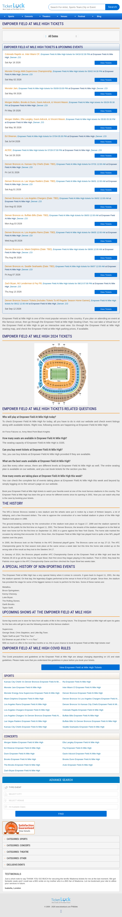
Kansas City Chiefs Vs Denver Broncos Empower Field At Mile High (32, 682)
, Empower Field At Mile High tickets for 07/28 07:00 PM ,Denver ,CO (53, 150)
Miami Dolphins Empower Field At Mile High (24, 698)
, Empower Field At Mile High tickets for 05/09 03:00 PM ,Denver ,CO (56, 88)
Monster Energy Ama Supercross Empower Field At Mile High (32, 693)
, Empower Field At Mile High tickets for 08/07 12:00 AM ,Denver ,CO (60, 268)
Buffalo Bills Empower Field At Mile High (81, 715)
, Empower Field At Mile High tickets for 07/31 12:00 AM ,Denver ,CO (61, 165)
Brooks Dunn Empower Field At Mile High (81, 759)
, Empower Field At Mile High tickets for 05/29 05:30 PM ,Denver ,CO (60, 104)
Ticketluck (22, 6)
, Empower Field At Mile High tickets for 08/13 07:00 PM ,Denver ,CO (60, 285)
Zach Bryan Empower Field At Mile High (22, 770)
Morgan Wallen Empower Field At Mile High (23, 742)
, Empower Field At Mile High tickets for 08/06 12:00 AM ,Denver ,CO (59, 251)
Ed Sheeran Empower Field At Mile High (22, 748)
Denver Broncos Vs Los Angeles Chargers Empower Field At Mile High (91, 698)
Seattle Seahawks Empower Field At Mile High (83, 727)
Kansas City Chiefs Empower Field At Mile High (25, 727)
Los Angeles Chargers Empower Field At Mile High (27, 710)
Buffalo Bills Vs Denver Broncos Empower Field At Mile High (90, 721)
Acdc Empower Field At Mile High (78, 765)
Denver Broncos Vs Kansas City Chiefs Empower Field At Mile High (91, 704)
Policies (74, 907)
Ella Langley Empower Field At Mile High (81, 742)
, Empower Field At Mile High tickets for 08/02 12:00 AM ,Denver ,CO (58, 200)
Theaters (46, 16)
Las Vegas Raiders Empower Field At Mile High (25, 721)
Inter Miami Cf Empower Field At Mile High (82, 687)
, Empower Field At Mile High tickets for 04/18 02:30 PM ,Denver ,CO (59, 56)
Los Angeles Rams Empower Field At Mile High (25, 704)
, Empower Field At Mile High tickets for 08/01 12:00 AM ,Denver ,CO (61, 183)
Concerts (29, 16)
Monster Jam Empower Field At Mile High (22, 687)
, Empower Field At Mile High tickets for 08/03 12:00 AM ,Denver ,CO (60, 217)
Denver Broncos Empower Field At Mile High (83, 693)
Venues (64, 16)
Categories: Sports (17, 839)
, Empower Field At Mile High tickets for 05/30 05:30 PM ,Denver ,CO (60, 121)
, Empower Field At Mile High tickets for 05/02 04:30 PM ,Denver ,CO (59, 73)
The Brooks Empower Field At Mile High (22, 765)
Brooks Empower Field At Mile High (20, 759)
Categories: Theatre (18, 851)
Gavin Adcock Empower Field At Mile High (82, 753)
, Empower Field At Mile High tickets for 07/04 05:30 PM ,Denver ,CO (55, 136)
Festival (81, 16)
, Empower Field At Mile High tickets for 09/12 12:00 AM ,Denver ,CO (60, 302)
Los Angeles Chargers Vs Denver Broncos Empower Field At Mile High (32, 715)
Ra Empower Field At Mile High (77, 682)
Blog (99, 16)
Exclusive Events (16, 864)
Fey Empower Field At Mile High (77, 748)
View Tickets (106, 63)
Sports (11, 16)
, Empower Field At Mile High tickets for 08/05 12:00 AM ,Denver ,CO (61, 234)
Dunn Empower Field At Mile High (19, 753)
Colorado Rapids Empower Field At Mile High (83, 710)
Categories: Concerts (18, 845)
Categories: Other (16, 858)
